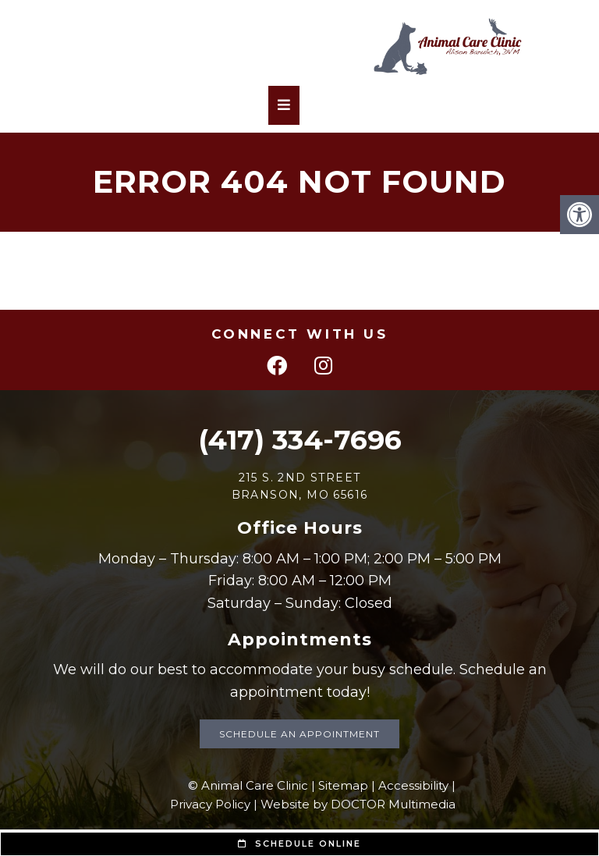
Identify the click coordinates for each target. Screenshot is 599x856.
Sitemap (343, 785)
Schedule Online (299, 843)
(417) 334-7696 (300, 439)
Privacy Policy (210, 804)
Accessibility (413, 785)
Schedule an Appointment (299, 734)
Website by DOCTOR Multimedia (358, 804)
